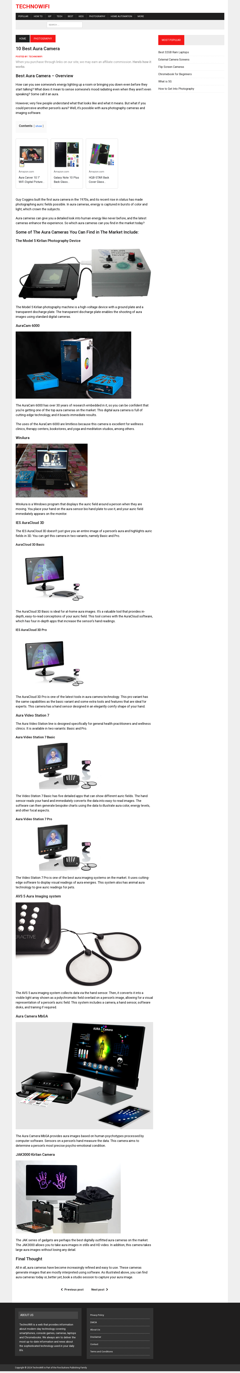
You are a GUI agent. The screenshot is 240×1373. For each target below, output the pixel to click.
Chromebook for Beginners (175, 74)
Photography (96, 16)
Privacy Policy (97, 1316)
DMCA (93, 1324)
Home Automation (120, 16)
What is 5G (165, 81)
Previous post (71, 1291)
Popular (23, 16)
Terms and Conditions (101, 1353)
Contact (94, 1346)
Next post (99, 1291)
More (140, 16)
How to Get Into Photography (176, 88)
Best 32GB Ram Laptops (173, 52)
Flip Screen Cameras (171, 67)
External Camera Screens (174, 59)
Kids (80, 16)
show (38, 126)
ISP (49, 16)
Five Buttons (63, 1369)
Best (69, 16)
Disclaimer (95, 1338)
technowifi (35, 56)
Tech (59, 16)
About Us (95, 1331)
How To (37, 16)
